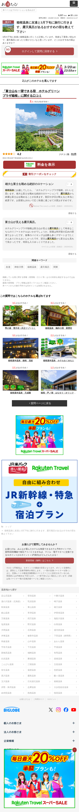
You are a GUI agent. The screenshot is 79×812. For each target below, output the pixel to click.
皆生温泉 (5, 670)
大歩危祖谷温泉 (61, 687)
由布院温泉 (6, 693)
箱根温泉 (31, 267)
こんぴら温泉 (7, 664)
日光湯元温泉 (34, 681)
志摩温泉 (32, 687)
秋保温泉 (5, 607)
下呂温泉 (32, 647)
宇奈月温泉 (6, 647)
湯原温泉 (32, 670)
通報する (72, 213)
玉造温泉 (58, 664)
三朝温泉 (32, 664)
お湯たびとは (25, 699)
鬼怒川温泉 (59, 618)
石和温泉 (32, 630)
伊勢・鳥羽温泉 (8, 687)
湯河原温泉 (59, 630)
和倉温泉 (5, 641)
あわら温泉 (59, 641)
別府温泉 (58, 670)
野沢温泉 (32, 624)
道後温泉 (58, 658)
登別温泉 (32, 596)
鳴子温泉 (58, 601)
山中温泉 (32, 641)
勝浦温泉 (32, 658)
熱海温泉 (32, 693)
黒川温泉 (5, 676)
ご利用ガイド (38, 699)
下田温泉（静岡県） (63, 636)
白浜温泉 (5, 658)
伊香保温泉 (59, 613)
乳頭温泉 (32, 601)
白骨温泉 (58, 624)
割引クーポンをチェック (39, 174)
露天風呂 (44, 267)
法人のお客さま (39, 732)
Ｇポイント (51, 699)
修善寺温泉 (33, 636)
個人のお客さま (39, 723)
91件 (73, 154)
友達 (8, 267)
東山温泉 (32, 607)
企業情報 (39, 741)
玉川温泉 (5, 681)
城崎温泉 (32, 653)
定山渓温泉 (6, 596)
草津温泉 (32, 613)
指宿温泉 (58, 693)
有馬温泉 (58, 653)
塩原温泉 (5, 624)
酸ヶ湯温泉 (59, 676)
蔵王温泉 (58, 607)
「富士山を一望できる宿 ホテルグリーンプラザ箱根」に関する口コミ (31, 93)
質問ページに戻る (40, 403)
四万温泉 (32, 618)
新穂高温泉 (6, 653)
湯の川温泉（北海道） (11, 601)
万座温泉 (5, 618)
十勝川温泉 (59, 596)
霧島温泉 (32, 676)
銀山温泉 (5, 613)
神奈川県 (18, 267)
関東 (55, 267)
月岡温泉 (5, 630)
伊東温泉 (5, 636)
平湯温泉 (58, 647)
